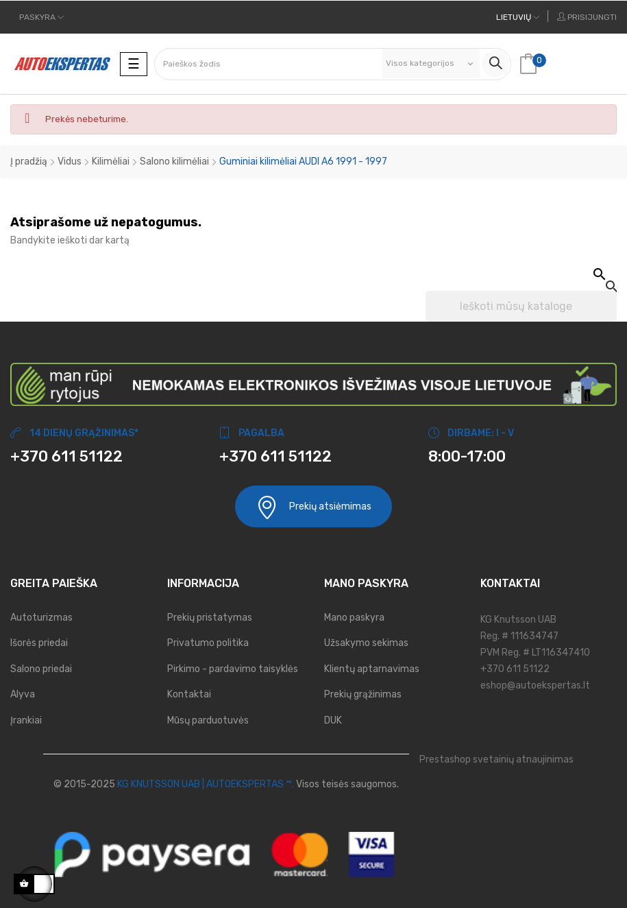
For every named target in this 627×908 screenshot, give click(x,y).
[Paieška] (521, 306)
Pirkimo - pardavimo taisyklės (232, 669)
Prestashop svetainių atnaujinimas (496, 759)
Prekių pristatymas (209, 617)
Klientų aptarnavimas (371, 669)
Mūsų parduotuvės (208, 720)
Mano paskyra (354, 617)
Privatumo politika (208, 643)
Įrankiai (26, 720)
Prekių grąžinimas (363, 694)
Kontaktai (189, 694)
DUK (333, 720)
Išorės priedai (39, 643)
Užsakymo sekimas (366, 643)
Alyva (22, 694)
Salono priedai (41, 669)
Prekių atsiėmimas (313, 507)
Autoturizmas (41, 617)
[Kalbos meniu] (517, 17)
